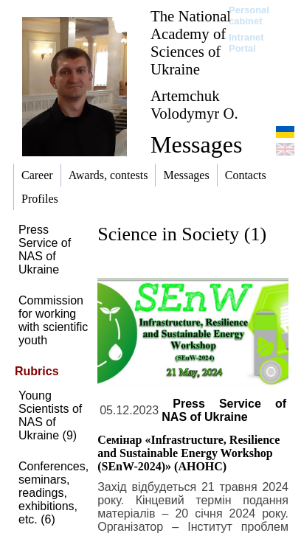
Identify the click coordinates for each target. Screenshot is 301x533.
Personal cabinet (249, 15)
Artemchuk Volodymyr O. (194, 104)
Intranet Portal (246, 43)
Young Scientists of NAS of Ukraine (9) (50, 415)
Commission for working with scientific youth (53, 320)
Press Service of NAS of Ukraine (44, 249)
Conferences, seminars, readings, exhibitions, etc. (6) (53, 493)
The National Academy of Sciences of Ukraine (190, 42)
